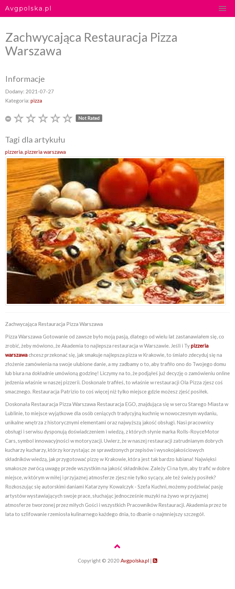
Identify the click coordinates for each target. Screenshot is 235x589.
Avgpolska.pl (28, 8)
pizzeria (14, 152)
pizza (36, 100)
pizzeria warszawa (45, 152)
